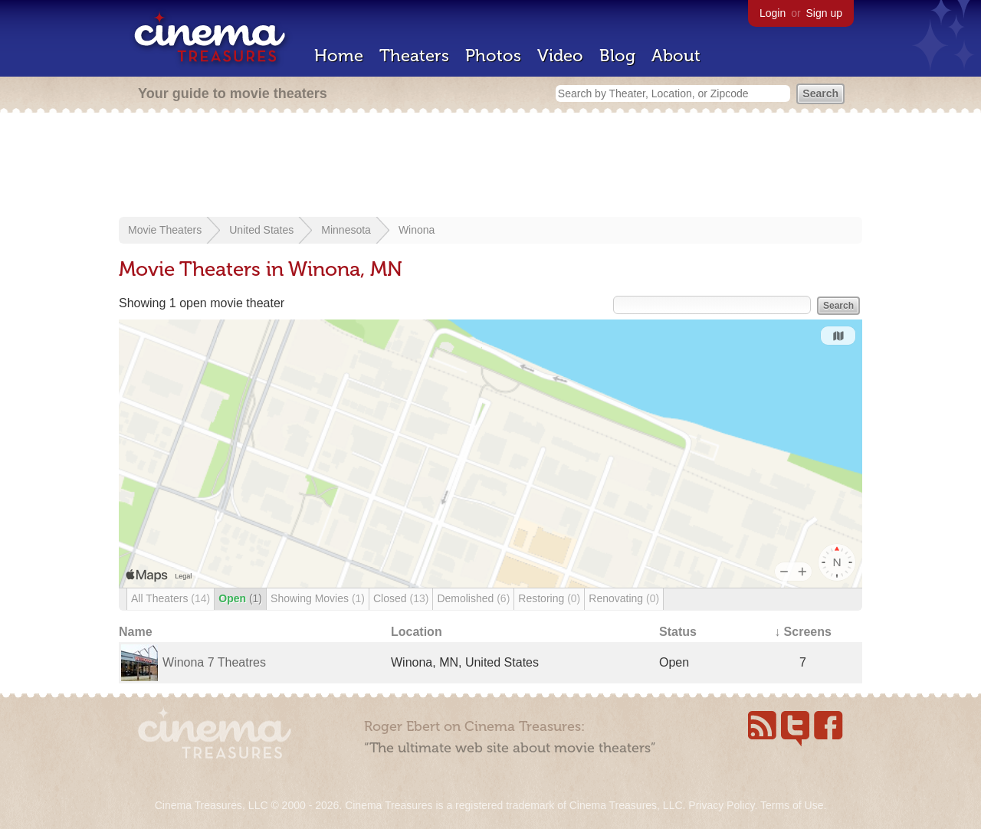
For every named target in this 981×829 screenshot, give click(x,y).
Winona (417, 230)
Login (773, 13)
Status (678, 631)
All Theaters (170, 598)
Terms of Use (791, 805)
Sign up (824, 13)
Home (338, 55)
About (675, 55)
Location (416, 631)
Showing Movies (318, 598)
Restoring (549, 598)
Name (136, 631)
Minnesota (346, 230)
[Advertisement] (490, 166)
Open (240, 598)
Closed (400, 598)
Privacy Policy (721, 805)
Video (560, 55)
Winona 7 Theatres (214, 662)
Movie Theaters (165, 230)
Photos (493, 55)
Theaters (414, 55)
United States (261, 230)
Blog (617, 55)
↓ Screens (803, 631)
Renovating (624, 598)
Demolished (473, 598)
